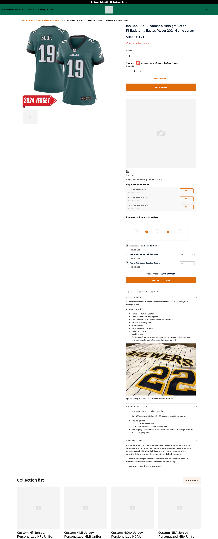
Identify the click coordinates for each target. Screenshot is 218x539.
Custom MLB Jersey (37, 9)
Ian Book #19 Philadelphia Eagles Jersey (44, 20)
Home (24, 20)
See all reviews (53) (25, 490)
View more (192, 408)
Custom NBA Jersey (12, 9)
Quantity (130, 66)
